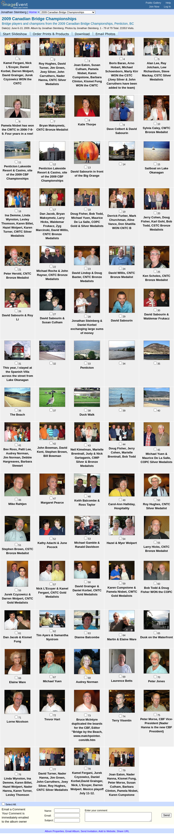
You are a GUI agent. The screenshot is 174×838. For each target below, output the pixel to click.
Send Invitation (89, 831)
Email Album (72, 831)
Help (168, 2)
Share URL (123, 831)
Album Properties (54, 831)
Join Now (154, 6)
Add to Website (106, 831)
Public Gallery (153, 2)
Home (33, 12)
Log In (167, 6)
